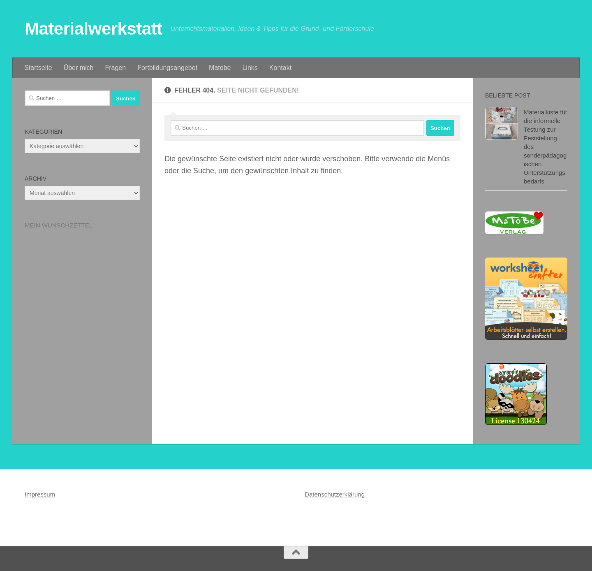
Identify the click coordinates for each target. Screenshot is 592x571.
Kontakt (280, 67)
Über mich (79, 67)
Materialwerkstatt (93, 28)
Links (249, 67)
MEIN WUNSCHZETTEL (58, 225)
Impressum (40, 494)
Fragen (115, 67)
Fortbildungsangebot (167, 67)
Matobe (220, 67)
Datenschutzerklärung (335, 494)
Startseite (38, 67)
